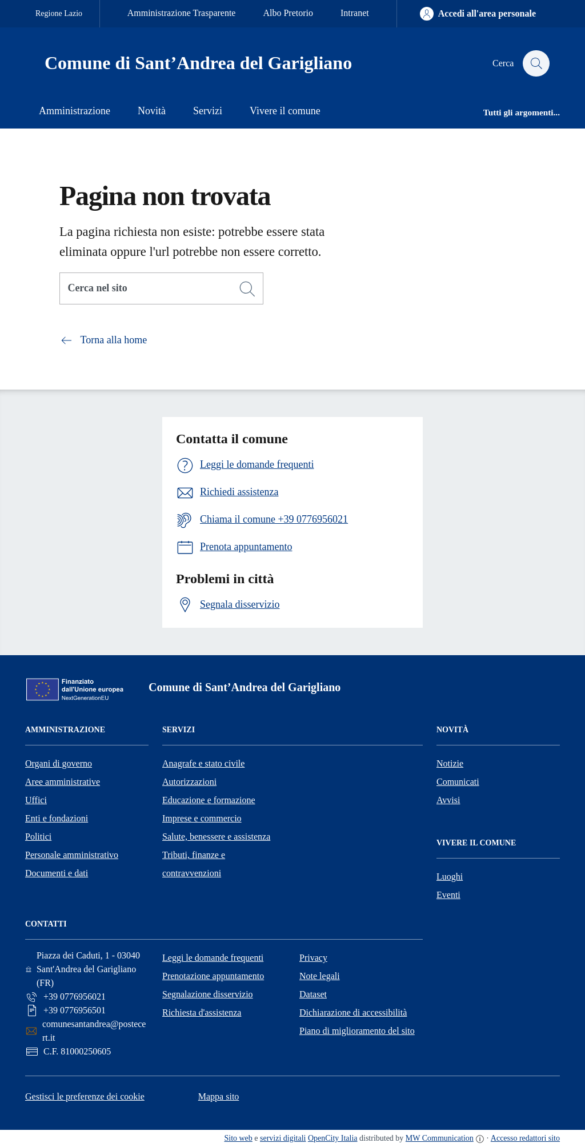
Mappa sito (218, 1096)
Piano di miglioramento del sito (357, 1031)
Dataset (313, 994)
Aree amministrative (62, 782)
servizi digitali (283, 1138)
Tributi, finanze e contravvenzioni (193, 864)
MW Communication (440, 1138)
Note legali (319, 976)
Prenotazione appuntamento (213, 976)
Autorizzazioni (189, 782)
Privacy (313, 957)
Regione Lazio (58, 13)
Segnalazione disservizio (207, 994)
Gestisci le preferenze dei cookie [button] (85, 1096)
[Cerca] (247, 289)
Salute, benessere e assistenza (216, 836)
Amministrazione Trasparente (181, 13)
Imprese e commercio (202, 818)
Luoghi (449, 876)
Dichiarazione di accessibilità (353, 1012)
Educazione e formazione (208, 800)
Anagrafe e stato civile (203, 763)
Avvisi (448, 800)
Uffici (36, 800)
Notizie (449, 763)
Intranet (354, 13)
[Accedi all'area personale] (478, 13)
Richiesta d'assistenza (201, 1012)
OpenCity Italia (333, 1138)
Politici (38, 836)
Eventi (448, 895)
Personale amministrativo (71, 855)
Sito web (238, 1138)
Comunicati (457, 782)
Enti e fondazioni (56, 818)
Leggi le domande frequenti (212, 957)
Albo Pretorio (288, 13)
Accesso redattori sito (525, 1138)
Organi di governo (58, 763)
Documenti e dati (56, 873)
